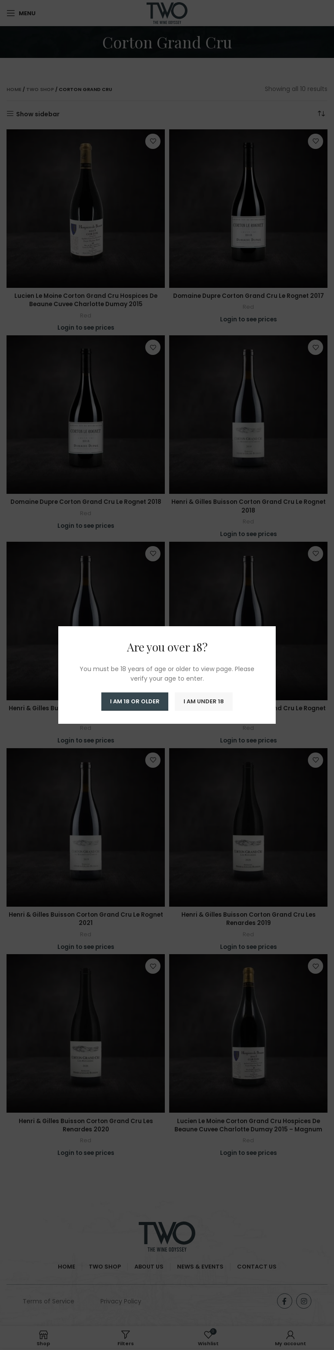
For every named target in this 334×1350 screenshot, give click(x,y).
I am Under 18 (204, 701)
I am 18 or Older (135, 701)
